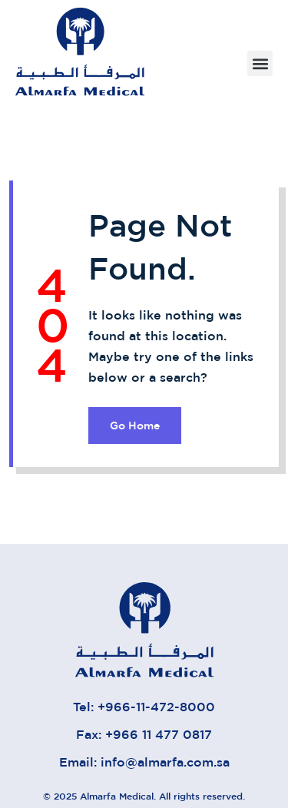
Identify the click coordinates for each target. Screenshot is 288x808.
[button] (260, 63)
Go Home (135, 425)
